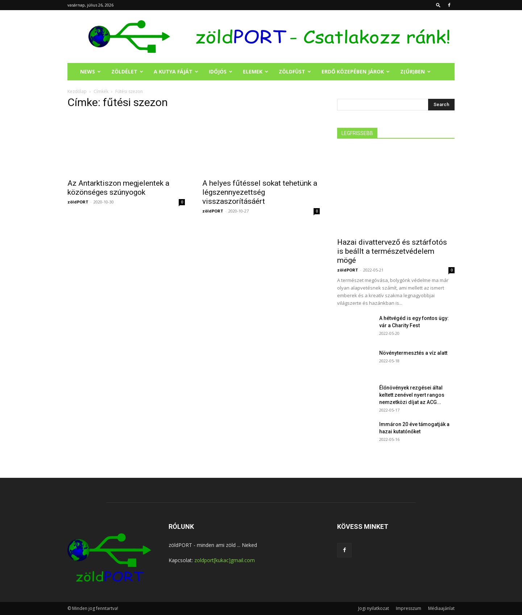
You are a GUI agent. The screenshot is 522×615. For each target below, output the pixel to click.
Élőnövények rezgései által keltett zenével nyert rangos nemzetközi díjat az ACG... (411, 395)
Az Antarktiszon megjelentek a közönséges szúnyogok (118, 188)
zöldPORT (77, 202)
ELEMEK (255, 71)
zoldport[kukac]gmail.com (224, 560)
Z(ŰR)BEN (415, 71)
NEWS (90, 71)
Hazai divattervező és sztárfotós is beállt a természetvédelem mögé (392, 251)
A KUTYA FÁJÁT (176, 71)
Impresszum (408, 608)
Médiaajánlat (441, 608)
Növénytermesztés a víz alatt (413, 353)
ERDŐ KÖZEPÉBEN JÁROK (356, 71)
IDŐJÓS (220, 71)
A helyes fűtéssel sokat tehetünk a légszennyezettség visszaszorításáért (259, 192)
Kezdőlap (77, 91)
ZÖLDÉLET (127, 71)
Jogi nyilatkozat (373, 608)
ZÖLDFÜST (295, 71)
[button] (438, 5)
